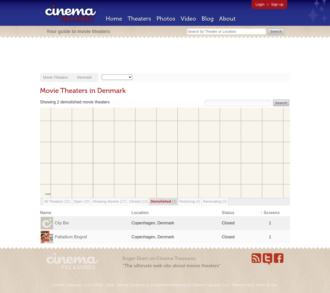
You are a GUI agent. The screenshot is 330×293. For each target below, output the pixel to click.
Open (81, 201)
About (227, 18)
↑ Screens (270, 212)
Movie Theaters (55, 77)
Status (228, 212)
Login (259, 4)
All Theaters (57, 201)
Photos (165, 18)
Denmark (84, 77)
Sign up (277, 4)
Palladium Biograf (71, 237)
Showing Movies (109, 201)
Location (140, 212)
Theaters (139, 18)
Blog (208, 18)
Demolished (163, 201)
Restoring (189, 201)
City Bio (62, 223)
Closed (138, 201)
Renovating (215, 201)
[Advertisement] (165, 56)
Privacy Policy (243, 285)
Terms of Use (266, 285)
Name (45, 212)
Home (114, 18)
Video (188, 18)
